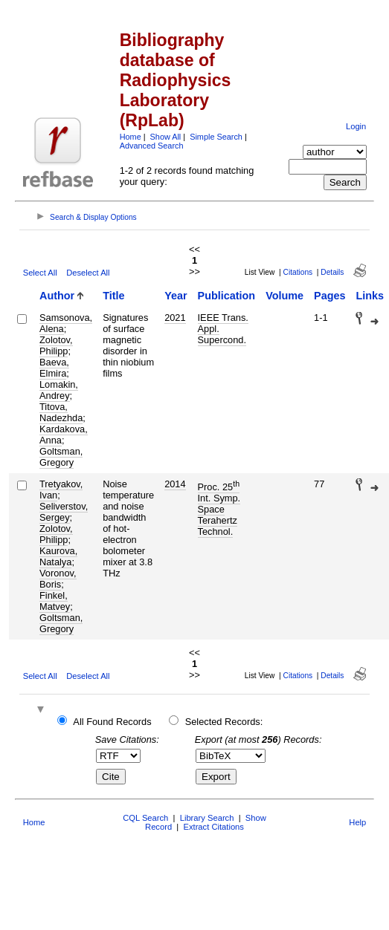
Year (175, 296)
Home (130, 136)
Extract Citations (213, 826)
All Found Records (112, 721)
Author (56, 296)
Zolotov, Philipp (56, 345)
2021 (174, 317)
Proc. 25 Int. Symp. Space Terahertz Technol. (219, 509)
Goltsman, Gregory (61, 457)
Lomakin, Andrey (58, 390)
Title (113, 296)
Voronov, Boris (58, 579)
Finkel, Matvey (54, 601)
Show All (165, 136)
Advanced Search (152, 145)
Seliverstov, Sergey (63, 512)
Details (332, 272)
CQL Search (145, 817)
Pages (329, 296)
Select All (40, 272)
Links (370, 296)
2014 (174, 484)
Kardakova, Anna (63, 434)
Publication (227, 296)
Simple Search (216, 136)
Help (357, 822)
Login (356, 126)
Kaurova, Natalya (58, 556)
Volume (284, 296)
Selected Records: (224, 721)
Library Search (207, 817)
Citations (298, 272)
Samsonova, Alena (65, 323)
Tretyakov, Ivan (61, 489)
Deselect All (87, 272)
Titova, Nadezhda (61, 412)
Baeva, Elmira (54, 368)
